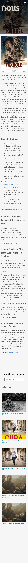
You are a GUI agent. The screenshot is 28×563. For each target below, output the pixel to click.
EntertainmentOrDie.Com (9, 184)
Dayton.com (14, 352)
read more (4, 271)
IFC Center (13, 243)
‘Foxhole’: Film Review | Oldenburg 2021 (13, 523)
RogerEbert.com (17, 159)
